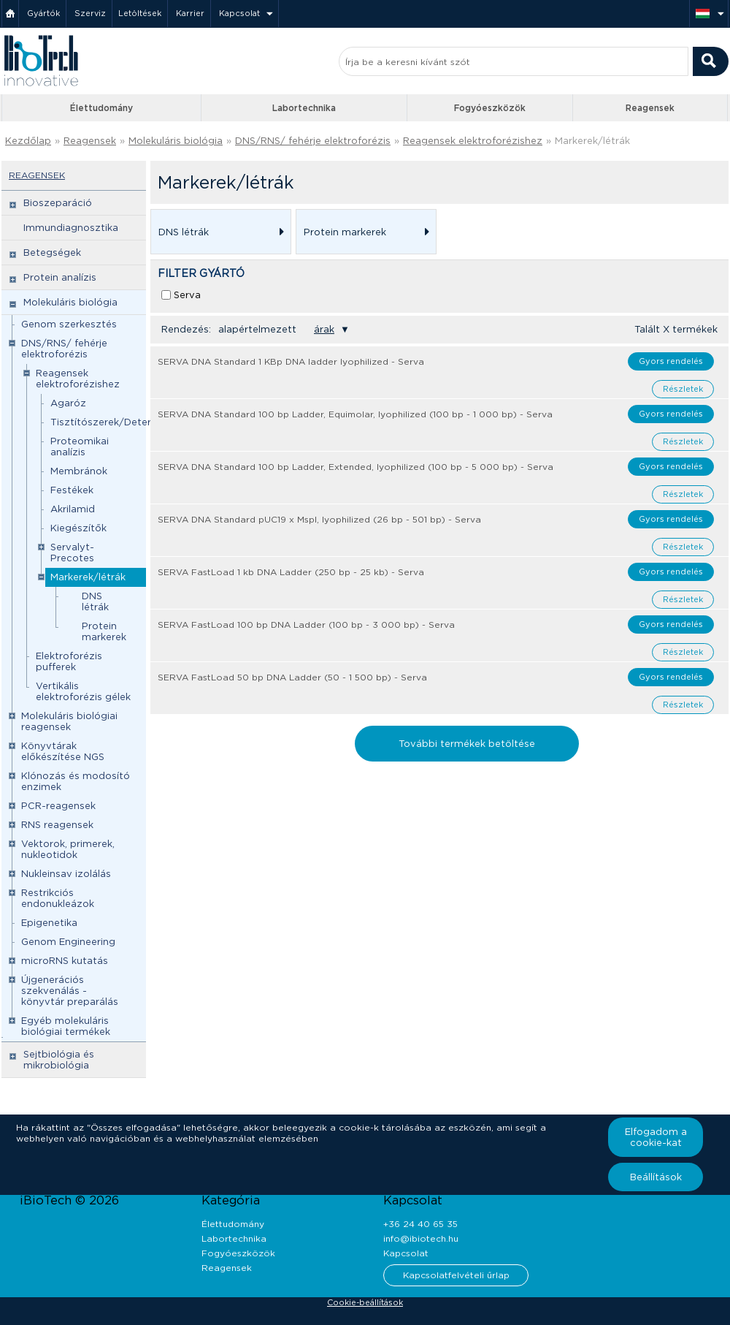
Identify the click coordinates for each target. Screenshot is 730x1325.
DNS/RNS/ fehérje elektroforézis (313, 140)
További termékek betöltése (467, 743)
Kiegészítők (78, 528)
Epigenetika (49, 922)
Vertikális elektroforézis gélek (83, 691)
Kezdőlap (28, 140)
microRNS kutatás (64, 960)
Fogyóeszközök (490, 107)
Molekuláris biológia (175, 140)
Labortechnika (304, 107)
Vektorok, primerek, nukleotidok (68, 849)
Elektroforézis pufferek (69, 661)
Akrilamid (72, 509)
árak (324, 329)
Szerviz (90, 13)
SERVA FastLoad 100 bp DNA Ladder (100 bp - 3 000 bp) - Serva (306, 624)
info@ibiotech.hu (420, 1238)
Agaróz (68, 403)
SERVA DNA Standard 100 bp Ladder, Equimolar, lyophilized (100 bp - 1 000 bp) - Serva (355, 414)
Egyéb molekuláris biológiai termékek (65, 1026)
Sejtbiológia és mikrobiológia (58, 1060)
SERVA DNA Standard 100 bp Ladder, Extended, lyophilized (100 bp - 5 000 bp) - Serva (355, 466)
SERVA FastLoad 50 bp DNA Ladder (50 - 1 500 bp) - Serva (292, 677)
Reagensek (650, 107)
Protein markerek (104, 631)
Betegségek (52, 252)
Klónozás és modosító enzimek (75, 781)
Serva (187, 294)
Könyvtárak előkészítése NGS (62, 751)
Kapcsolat (239, 13)
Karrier (190, 13)
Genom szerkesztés (69, 324)
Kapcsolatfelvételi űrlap (456, 1274)
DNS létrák (95, 601)
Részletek (683, 389)
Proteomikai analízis (79, 447)
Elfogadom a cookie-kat (656, 1137)
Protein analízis (59, 277)
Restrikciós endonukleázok (57, 898)
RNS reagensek (57, 824)
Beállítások (656, 1177)
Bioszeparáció (57, 202)
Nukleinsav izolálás (66, 873)
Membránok (78, 471)
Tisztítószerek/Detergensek (117, 422)
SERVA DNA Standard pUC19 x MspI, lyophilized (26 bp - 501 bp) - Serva (319, 519)
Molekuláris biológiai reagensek (69, 721)
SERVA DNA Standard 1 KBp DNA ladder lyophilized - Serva (291, 361)
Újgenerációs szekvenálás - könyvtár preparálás (69, 990)
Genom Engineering (68, 941)
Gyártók (43, 13)
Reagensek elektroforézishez (472, 140)
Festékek (71, 490)
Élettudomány (101, 107)
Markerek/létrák (592, 140)
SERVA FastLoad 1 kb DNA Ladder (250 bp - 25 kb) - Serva (291, 571)
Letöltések (139, 13)
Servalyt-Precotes (72, 552)
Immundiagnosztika (70, 227)
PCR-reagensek (58, 805)
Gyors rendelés (671, 361)
